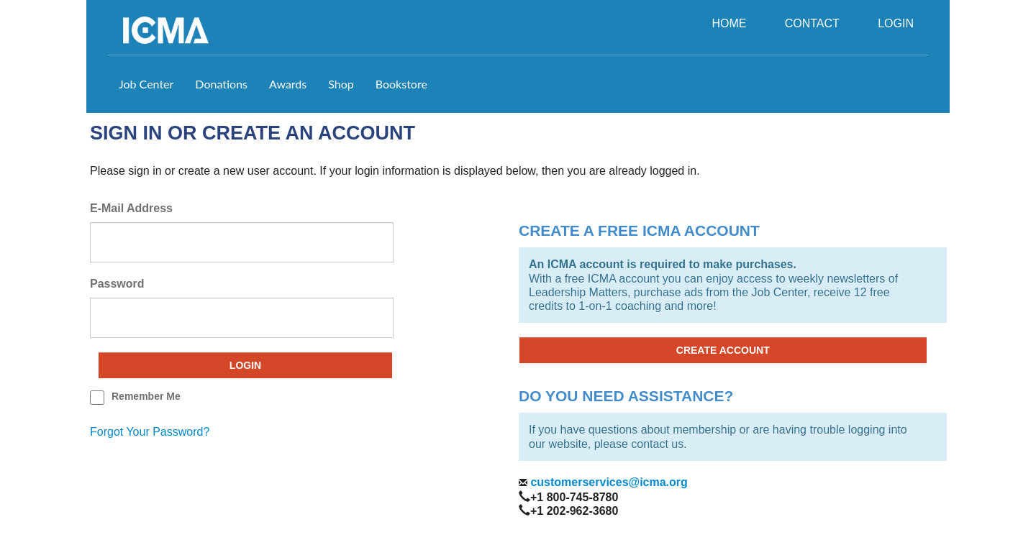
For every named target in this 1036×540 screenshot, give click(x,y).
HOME (729, 23)
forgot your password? (149, 432)
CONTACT (812, 23)
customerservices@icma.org (607, 482)
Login (245, 365)
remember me (146, 396)
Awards (287, 84)
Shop (341, 84)
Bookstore (401, 84)
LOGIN (896, 23)
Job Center (146, 84)
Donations (221, 84)
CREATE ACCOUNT (723, 350)
